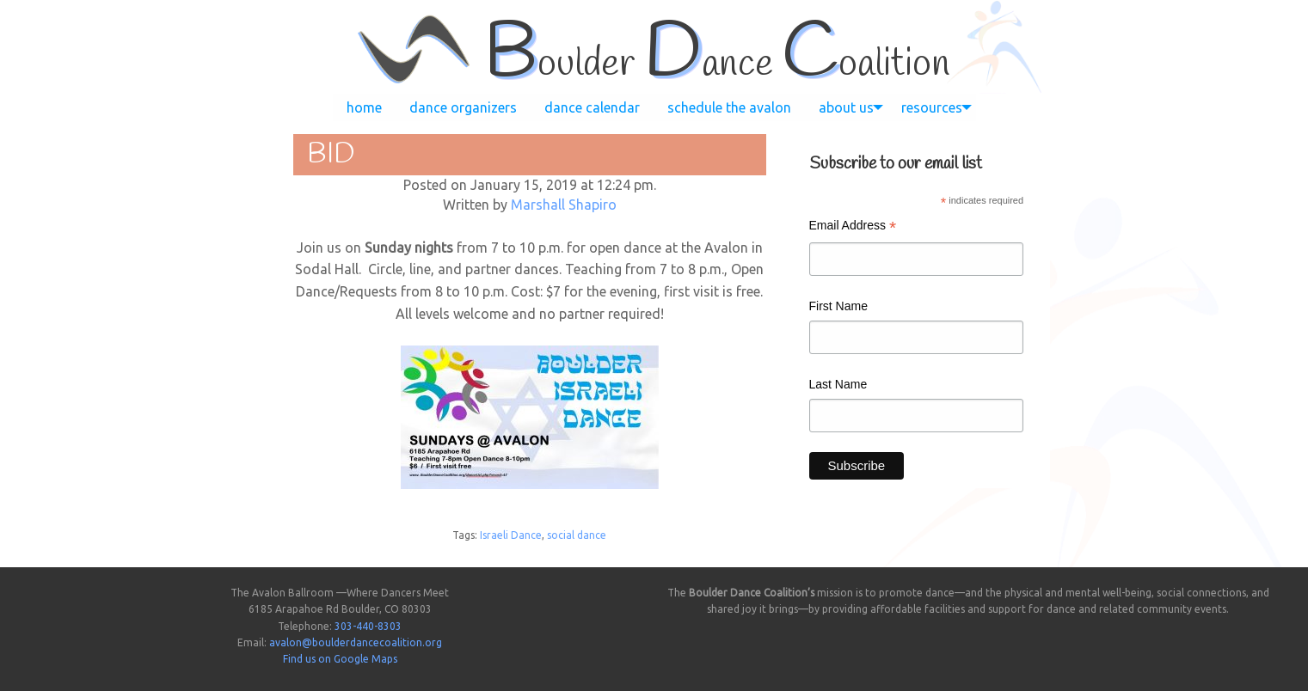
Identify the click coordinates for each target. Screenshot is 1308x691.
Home (364, 107)
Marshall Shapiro (564, 204)
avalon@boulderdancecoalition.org (355, 642)
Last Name (838, 384)
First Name (838, 306)
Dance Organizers (463, 107)
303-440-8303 (368, 626)
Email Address (853, 227)
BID (331, 154)
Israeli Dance (511, 535)
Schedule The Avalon (729, 107)
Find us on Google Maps (340, 658)
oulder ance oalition (716, 64)
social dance (576, 535)
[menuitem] (364, 107)
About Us (846, 107)
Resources (931, 107)
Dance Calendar (592, 107)
